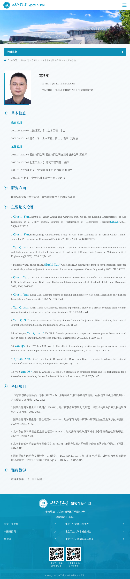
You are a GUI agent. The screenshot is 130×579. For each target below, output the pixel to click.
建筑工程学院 (70, 60)
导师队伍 (36, 60)
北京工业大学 (11, 524)
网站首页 (25, 60)
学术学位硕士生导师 (51, 60)
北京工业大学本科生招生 (78, 531)
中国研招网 (10, 531)
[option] (65, 27)
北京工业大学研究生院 (77, 524)
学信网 (7, 539)
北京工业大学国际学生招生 (79, 539)
